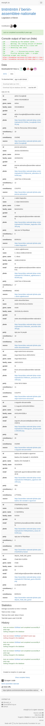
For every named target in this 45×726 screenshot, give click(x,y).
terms (5, 74)
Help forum (38, 715)
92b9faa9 (18, 627)
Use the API (32, 87)
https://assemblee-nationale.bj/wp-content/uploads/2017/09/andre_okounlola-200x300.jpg (28, 326)
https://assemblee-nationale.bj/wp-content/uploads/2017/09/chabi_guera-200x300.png (28, 579)
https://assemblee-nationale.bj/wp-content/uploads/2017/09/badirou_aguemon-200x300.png (28, 480)
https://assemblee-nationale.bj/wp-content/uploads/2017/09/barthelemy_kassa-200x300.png (28, 531)
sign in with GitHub (21, 79)
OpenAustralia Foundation (27, 723)
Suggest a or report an (30, 717)
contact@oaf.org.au (9, 704)
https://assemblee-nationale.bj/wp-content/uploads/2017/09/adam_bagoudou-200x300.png (28, 224)
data (11, 74)
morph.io (6, 3)
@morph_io (7, 702)
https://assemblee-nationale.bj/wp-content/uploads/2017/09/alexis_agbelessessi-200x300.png (28, 275)
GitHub (5, 706)
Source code (38, 713)
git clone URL (6, 687)
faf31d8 (41, 720)
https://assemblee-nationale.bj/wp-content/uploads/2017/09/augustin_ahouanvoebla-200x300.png (28, 429)
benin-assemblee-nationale (19, 11)
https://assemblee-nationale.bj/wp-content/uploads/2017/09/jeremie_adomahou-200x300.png (28, 173)
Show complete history (22, 677)
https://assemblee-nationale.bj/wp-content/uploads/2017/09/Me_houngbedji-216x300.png (28, 122)
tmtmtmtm (10, 9)
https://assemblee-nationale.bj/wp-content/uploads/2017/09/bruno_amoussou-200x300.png (28, 378)
